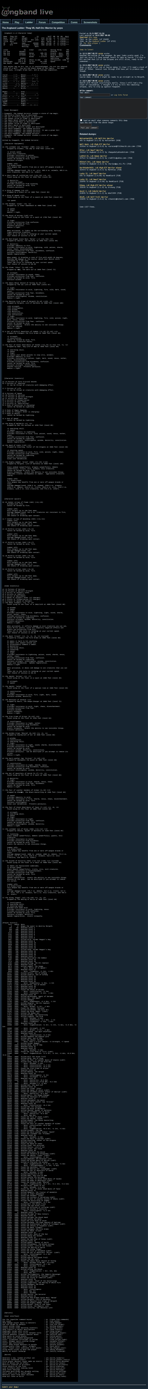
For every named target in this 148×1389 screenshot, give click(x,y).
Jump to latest (86, 49)
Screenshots (90, 22)
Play (17, 22)
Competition (58, 22)
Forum (42, 22)
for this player (91, 43)
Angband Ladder (99, 41)
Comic (74, 22)
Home (6, 22)
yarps (100, 53)
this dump (88, 37)
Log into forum (121, 95)
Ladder (29, 22)
